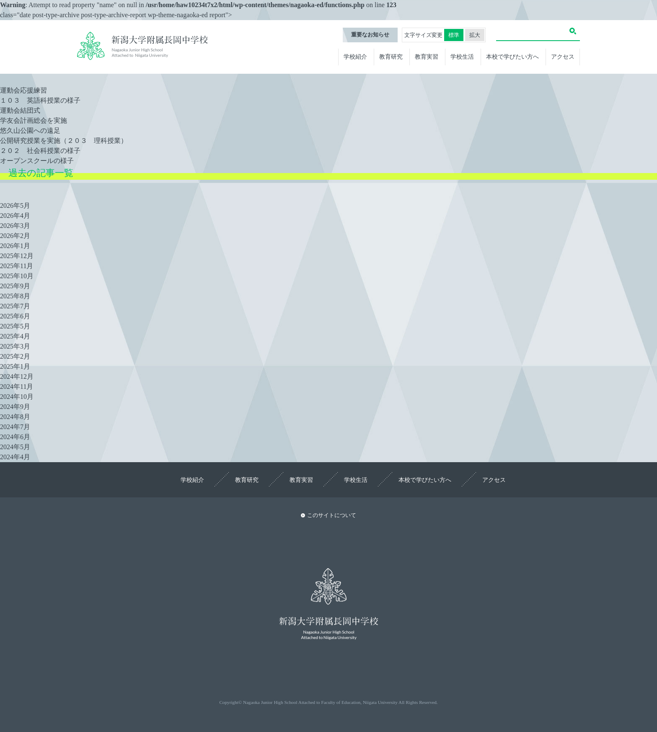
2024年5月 (15, 446)
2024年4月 (15, 456)
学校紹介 (355, 56)
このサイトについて (331, 515)
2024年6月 (15, 436)
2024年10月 (17, 396)
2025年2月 (15, 356)
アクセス (562, 56)
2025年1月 (15, 366)
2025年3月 (15, 346)
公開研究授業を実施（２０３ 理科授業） (63, 140)
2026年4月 (15, 215)
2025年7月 (15, 306)
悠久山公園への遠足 (30, 130)
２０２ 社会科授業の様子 (40, 150)
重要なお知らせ (370, 35)
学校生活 (462, 56)
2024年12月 (17, 376)
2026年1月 (15, 245)
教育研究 (391, 56)
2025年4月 (15, 336)
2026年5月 (15, 205)
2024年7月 (15, 426)
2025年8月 (15, 296)
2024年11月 (16, 386)
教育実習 (426, 56)
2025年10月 (17, 275)
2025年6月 (15, 316)
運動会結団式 (20, 110)
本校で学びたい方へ (512, 56)
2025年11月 (16, 265)
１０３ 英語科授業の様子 (40, 100)
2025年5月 (15, 326)
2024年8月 (15, 416)
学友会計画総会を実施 (33, 120)
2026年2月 (15, 235)
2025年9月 (15, 286)
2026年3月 (15, 225)
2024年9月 (15, 406)
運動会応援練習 (23, 90)
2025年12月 (17, 255)
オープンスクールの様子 (37, 160)
